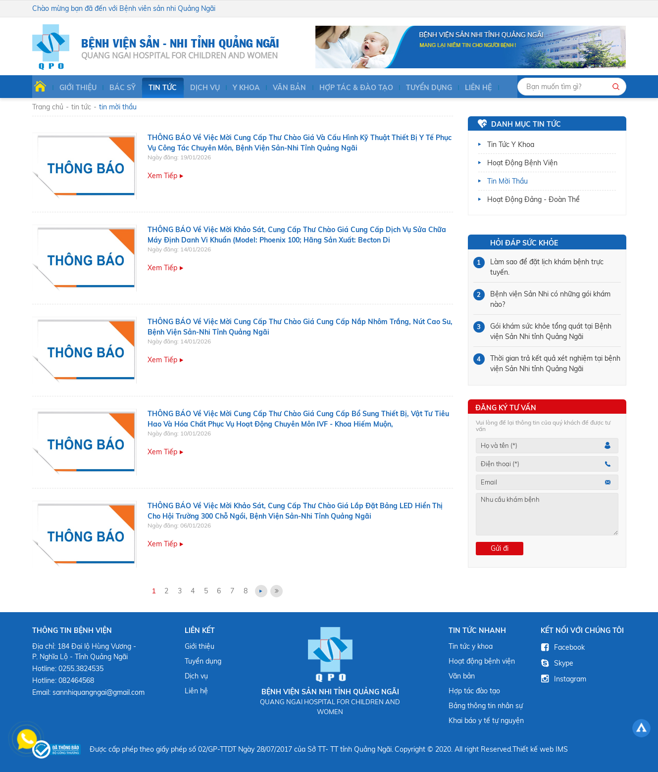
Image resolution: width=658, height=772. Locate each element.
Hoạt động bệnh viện (522, 162)
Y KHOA (240, 88)
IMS (562, 749)
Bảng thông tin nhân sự (486, 705)
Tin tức (159, 88)
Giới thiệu (75, 88)
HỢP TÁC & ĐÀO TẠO (350, 88)
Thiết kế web (533, 749)
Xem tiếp (162, 176)
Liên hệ (470, 88)
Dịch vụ (200, 88)
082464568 (76, 680)
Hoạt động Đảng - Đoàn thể (533, 199)
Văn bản (284, 88)
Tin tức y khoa (510, 144)
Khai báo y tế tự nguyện (486, 720)
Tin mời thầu (507, 181)
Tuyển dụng (422, 88)
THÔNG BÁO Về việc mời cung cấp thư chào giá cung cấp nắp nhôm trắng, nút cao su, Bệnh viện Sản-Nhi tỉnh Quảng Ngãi (300, 327)
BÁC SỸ (119, 88)
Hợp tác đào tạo (474, 690)
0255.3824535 (80, 668)
